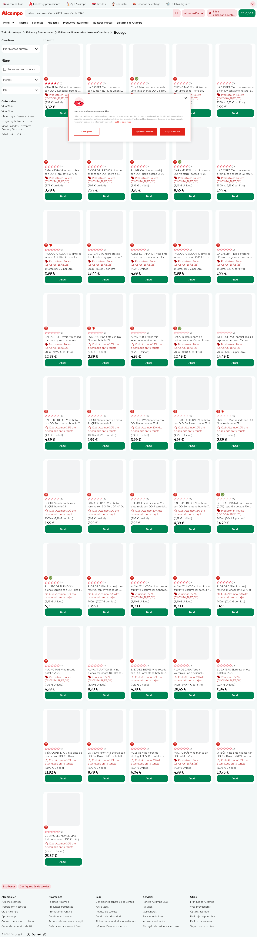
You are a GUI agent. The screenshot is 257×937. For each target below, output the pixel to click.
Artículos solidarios (154, 921)
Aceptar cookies (172, 131)
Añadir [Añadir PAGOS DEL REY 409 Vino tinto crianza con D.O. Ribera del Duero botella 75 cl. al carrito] (106, 196)
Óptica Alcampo (199, 911)
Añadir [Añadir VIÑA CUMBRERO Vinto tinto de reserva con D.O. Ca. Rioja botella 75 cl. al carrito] (63, 778)
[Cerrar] (186, 98)
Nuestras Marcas (102, 22)
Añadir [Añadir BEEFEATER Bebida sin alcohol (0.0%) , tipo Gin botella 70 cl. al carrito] (235, 529)
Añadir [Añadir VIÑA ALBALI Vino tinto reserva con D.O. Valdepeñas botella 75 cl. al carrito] (63, 113)
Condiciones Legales (60, 916)
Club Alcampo (10, 911)
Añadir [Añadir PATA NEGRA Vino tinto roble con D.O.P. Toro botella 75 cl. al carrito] (63, 196)
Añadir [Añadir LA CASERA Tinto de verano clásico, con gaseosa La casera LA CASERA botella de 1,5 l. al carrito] (235, 279)
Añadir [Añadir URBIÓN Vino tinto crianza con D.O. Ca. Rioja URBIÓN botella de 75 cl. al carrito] (235, 778)
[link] (34, 886)
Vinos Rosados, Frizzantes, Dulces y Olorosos (17, 127)
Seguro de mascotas (202, 926)
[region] (129, 118)
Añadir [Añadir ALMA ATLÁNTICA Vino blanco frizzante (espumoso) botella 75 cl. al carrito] (192, 612)
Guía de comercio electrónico (65, 926)
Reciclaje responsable (202, 916)
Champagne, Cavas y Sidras (18, 116)
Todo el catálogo (11, 32)
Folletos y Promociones (39, 32)
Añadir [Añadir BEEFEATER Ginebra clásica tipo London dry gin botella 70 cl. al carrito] (106, 279)
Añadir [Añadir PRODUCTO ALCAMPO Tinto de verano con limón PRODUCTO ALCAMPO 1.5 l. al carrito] (192, 279)
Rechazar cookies (144, 131)
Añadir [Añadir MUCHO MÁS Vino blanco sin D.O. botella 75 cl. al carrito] (192, 778)
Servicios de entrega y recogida (67, 921)
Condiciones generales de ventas (115, 901)
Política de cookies (106, 911)
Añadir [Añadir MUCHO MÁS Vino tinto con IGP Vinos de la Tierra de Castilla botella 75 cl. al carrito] (192, 113)
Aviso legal (102, 906)
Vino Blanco (8, 111)
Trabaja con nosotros (14, 906)
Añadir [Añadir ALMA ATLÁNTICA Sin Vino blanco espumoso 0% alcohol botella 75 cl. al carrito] (106, 695)
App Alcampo (9, 916)
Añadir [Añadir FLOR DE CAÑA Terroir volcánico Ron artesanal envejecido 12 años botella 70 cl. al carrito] (192, 695)
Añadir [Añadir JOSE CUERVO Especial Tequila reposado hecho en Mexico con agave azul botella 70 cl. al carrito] (235, 362)
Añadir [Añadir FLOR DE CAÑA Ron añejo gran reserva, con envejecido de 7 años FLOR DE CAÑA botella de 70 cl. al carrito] (106, 612)
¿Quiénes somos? (11, 901)
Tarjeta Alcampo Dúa (155, 901)
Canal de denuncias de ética (18, 926)
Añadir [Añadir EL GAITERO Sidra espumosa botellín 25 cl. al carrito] (235, 695)
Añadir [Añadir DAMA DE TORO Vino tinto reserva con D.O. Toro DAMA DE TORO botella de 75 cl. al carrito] (106, 529)
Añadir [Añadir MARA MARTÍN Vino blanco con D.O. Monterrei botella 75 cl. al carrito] (192, 196)
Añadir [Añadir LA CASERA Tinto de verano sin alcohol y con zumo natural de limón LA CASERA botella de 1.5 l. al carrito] (235, 113)
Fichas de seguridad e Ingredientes (116, 921)
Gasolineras (150, 911)
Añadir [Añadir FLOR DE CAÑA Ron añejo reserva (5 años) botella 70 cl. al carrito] (235, 612)
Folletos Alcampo (59, 901)
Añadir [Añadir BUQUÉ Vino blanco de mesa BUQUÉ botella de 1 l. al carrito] (106, 445)
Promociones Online (60, 911)
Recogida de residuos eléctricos (161, 926)
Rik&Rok (147, 906)
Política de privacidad (108, 916)
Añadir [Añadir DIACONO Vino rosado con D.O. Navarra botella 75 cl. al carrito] (235, 445)
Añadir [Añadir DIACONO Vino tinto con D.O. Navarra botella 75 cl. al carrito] (106, 362)
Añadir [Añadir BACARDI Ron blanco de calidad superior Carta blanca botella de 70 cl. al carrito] (192, 362)
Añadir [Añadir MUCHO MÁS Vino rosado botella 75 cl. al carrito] (63, 695)
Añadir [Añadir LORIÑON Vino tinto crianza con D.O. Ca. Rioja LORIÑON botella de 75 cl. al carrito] (106, 778)
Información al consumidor (111, 926)
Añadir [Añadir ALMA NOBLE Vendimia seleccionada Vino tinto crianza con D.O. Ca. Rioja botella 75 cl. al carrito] (149, 362)
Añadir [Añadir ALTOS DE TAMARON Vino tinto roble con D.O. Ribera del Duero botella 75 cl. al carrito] (149, 279)
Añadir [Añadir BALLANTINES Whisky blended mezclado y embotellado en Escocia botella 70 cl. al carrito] (63, 362)
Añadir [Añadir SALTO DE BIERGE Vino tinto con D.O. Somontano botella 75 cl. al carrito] (63, 445)
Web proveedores (200, 906)
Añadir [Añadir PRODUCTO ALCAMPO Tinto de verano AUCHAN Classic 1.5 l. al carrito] (63, 279)
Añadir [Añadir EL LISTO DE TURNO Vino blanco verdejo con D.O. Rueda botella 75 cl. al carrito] (63, 612)
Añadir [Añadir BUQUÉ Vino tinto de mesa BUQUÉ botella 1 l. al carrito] (63, 529)
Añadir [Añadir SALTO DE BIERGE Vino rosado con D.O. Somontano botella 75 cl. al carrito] (149, 695)
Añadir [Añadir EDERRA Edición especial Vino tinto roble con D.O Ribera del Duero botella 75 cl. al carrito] (149, 529)
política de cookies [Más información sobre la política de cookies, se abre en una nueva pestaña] (123, 122)
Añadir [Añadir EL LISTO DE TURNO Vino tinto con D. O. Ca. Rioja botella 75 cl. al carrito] (192, 445)
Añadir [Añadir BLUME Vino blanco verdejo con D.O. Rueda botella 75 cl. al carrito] (149, 196)
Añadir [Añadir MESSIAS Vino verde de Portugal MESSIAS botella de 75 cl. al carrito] (149, 778)
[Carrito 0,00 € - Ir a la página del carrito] (247, 13)
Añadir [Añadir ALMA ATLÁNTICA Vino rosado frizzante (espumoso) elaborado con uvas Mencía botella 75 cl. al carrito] (149, 612)
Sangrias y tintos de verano (17, 121)
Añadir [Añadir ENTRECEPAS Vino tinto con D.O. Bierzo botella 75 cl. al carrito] (149, 445)
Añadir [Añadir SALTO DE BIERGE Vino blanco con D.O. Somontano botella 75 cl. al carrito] (192, 529)
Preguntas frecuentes (61, 906)
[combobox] (99, 13)
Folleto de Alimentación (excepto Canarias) (83, 32)
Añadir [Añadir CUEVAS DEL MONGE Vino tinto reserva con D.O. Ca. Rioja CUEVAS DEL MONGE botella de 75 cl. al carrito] (63, 861)
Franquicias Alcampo (202, 901)
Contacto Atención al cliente (18, 921)
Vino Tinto (8, 106)
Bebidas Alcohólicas (13, 134)
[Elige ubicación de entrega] (222, 13)
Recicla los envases (201, 921)
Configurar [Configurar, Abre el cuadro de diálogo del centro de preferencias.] (87, 131)
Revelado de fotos (153, 916)
